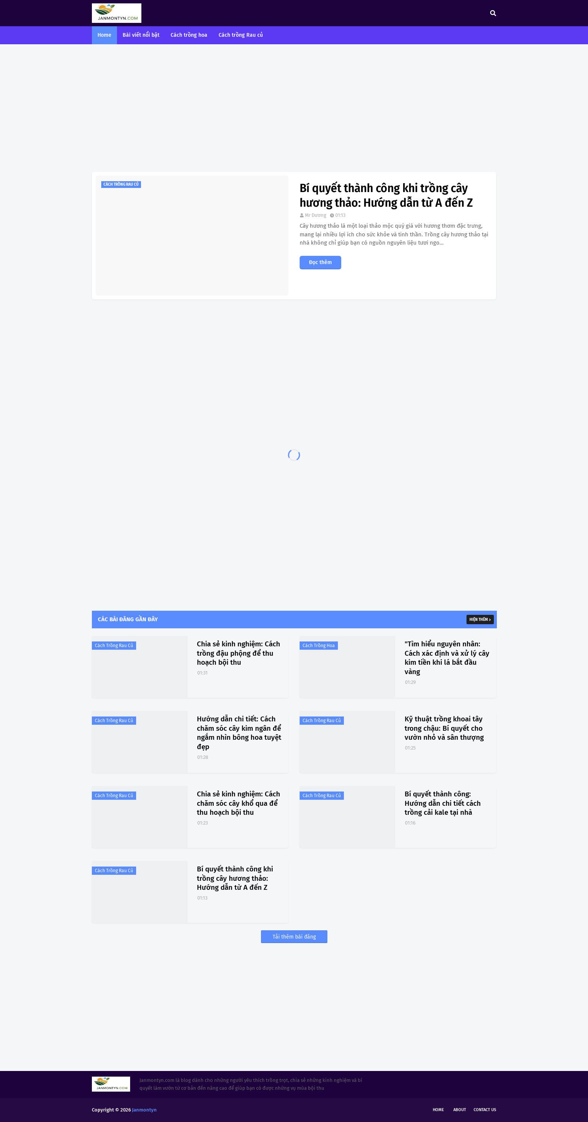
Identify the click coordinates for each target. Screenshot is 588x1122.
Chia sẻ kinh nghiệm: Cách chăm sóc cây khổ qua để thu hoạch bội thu (238, 803)
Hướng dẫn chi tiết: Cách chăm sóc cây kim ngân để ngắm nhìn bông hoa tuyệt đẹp (239, 733)
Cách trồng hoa (319, 645)
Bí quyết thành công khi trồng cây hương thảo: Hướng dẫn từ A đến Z (386, 196)
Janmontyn (144, 1110)
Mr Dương (315, 215)
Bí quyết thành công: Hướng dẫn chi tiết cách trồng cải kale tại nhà (443, 803)
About (459, 1109)
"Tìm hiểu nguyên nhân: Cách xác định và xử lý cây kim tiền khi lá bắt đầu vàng (447, 658)
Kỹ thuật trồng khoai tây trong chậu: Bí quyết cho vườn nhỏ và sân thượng (444, 728)
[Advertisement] (294, 108)
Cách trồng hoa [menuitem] (189, 35)
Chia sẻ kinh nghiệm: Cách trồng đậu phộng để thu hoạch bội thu (238, 653)
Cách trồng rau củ (114, 645)
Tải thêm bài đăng (294, 937)
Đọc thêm (320, 262)
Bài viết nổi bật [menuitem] (141, 35)
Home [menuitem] (104, 35)
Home (438, 1109)
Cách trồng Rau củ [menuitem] (241, 35)
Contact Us (485, 1109)
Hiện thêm (479, 619)
